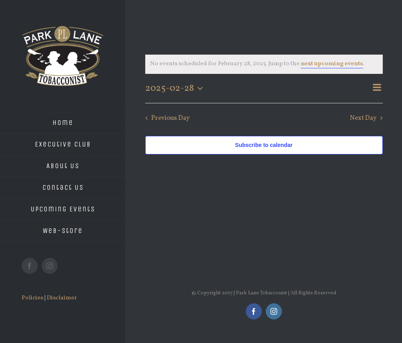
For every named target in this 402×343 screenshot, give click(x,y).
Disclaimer (62, 298)
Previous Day (170, 118)
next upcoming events (332, 64)
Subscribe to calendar (263, 145)
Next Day (363, 118)
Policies (32, 298)
